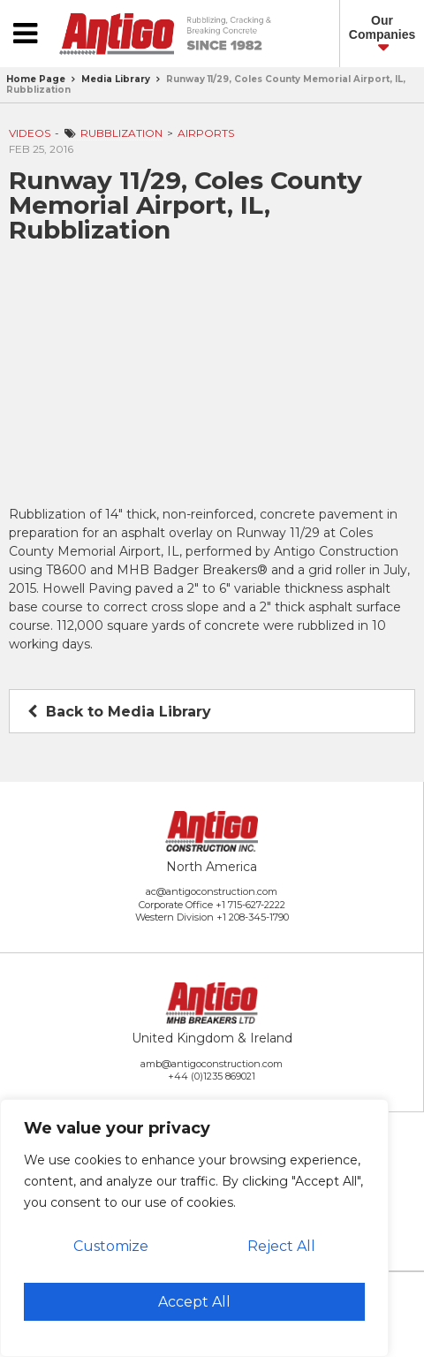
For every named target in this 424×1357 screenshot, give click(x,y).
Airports (206, 133)
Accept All (194, 1301)
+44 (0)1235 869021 (211, 1076)
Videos (29, 133)
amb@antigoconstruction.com (211, 1064)
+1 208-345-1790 (252, 917)
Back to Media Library (119, 711)
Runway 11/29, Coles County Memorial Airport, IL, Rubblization (205, 84)
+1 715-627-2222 (250, 904)
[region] (194, 1228)
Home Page (35, 79)
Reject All (281, 1246)
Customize (110, 1246)
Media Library (115, 79)
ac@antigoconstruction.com (211, 891)
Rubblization (121, 133)
